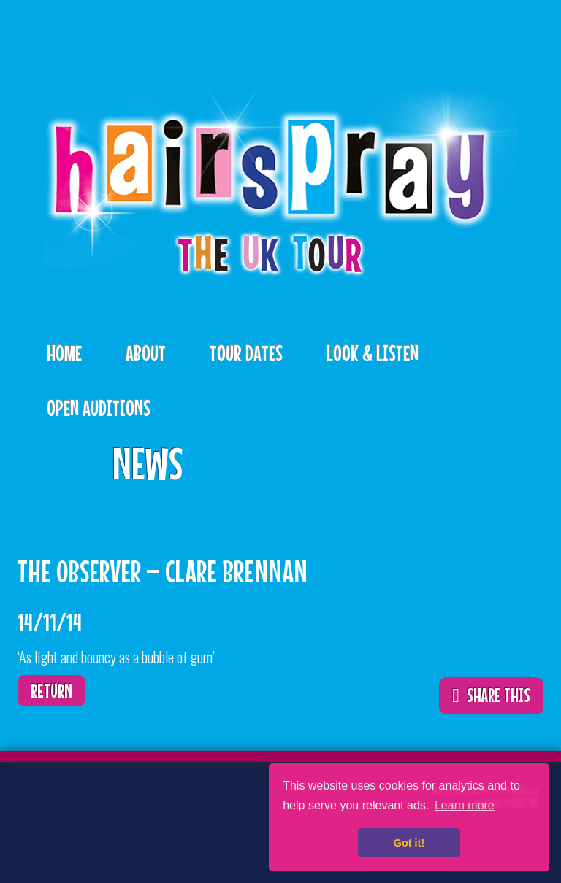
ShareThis (510, 453)
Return (51, 690)
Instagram (36, 842)
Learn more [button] (465, 805)
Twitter (36, 802)
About (146, 353)
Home (64, 353)
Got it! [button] (409, 843)
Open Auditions (98, 408)
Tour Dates (246, 353)
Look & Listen (373, 353)
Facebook (81, 802)
